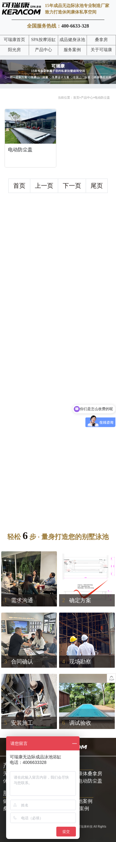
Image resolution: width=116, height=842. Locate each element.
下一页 (72, 185)
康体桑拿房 (90, 773)
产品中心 (87, 97)
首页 (76, 97)
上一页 (44, 185)
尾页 (97, 185)
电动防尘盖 (102, 97)
